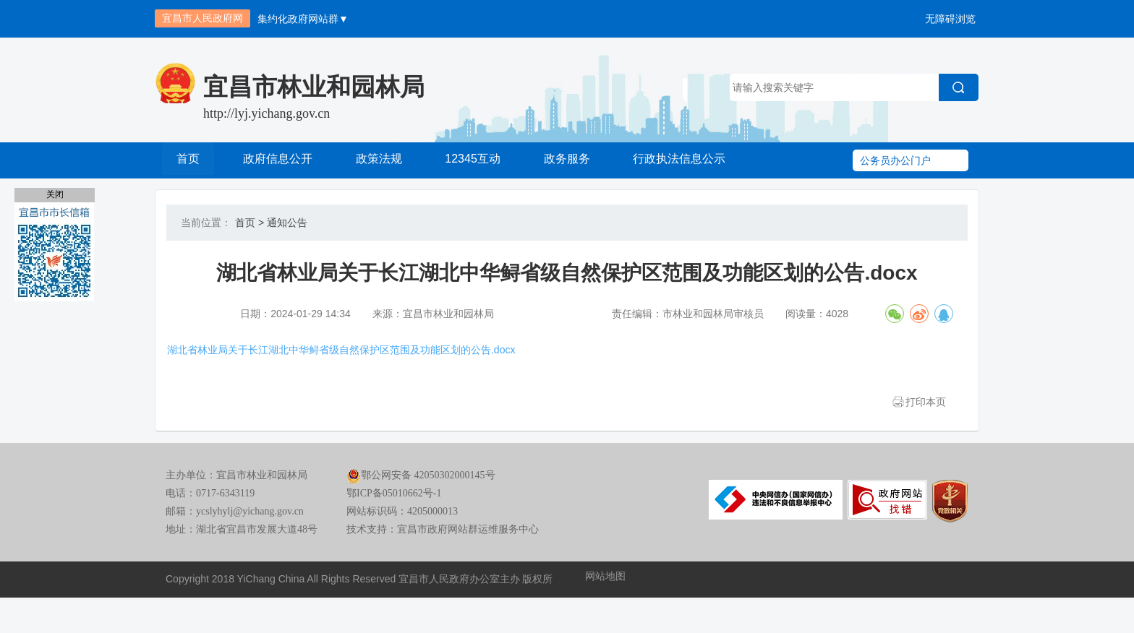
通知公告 (287, 222)
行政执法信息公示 (680, 160)
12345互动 (472, 160)
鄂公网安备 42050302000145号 (420, 517)
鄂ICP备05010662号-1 (393, 535)
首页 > (249, 222)
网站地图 (605, 618)
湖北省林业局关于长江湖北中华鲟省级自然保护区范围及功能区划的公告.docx (369, 364)
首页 (189, 160)
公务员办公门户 (895, 160)
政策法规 (379, 160)
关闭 (55, 194)
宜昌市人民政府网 (202, 18)
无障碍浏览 (950, 19)
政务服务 (566, 160)
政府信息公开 (278, 160)
